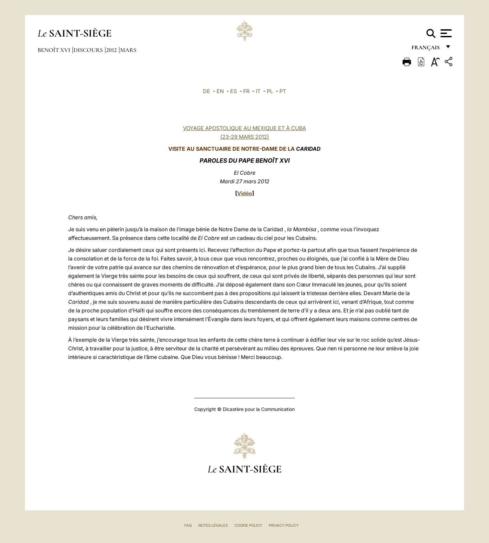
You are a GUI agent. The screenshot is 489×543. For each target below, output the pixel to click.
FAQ (188, 525)
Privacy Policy (283, 525)
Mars (128, 50)
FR (246, 91)
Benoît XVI (55, 50)
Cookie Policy (248, 525)
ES (233, 91)
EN (220, 91)
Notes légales (213, 525)
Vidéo (244, 193)
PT (282, 91)
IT (258, 91)
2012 (112, 50)
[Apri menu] (445, 33)
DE (206, 91)
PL (270, 91)
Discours (89, 50)
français (426, 49)
